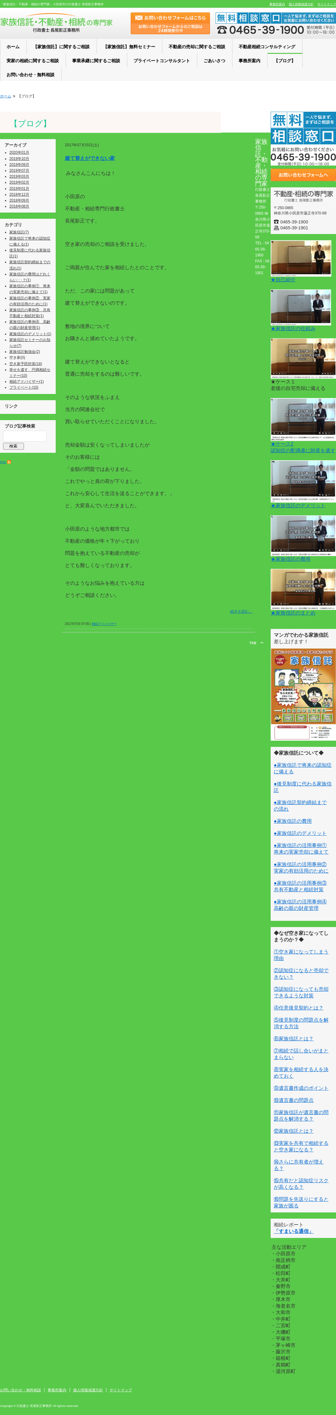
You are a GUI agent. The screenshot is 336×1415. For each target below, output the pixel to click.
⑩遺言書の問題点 (294, 1100)
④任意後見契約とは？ (299, 1007)
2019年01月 (19, 188)
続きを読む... (241, 611)
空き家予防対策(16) (25, 364)
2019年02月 (19, 182)
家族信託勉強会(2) (24, 351)
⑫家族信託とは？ (294, 1131)
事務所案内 (277, 4)
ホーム (5, 96)
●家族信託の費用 (293, 821)
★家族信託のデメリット (298, 505)
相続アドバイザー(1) (26, 381)
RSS (3, 462)
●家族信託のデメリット (300, 833)
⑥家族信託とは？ (294, 1038)
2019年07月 (19, 170)
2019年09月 (19, 164)
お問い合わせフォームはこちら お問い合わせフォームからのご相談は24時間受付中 (170, 23)
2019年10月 (19, 159)
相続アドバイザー (104, 624)
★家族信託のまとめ (293, 613)
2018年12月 (19, 194)
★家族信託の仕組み (293, 328)
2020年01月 (19, 152)
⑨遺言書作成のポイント (301, 1088)
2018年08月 (19, 206)
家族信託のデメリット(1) (30, 334)
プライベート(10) (23, 387)
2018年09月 (19, 200)
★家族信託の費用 (290, 559)
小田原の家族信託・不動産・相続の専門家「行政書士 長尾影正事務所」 (56, 22)
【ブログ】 (30, 123)
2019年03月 (19, 176)
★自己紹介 (283, 279)
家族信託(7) (19, 232)
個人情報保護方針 (301, 4)
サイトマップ (326, 4)
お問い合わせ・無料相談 (20, 1390)
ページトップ (257, 643)
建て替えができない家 (90, 158)
